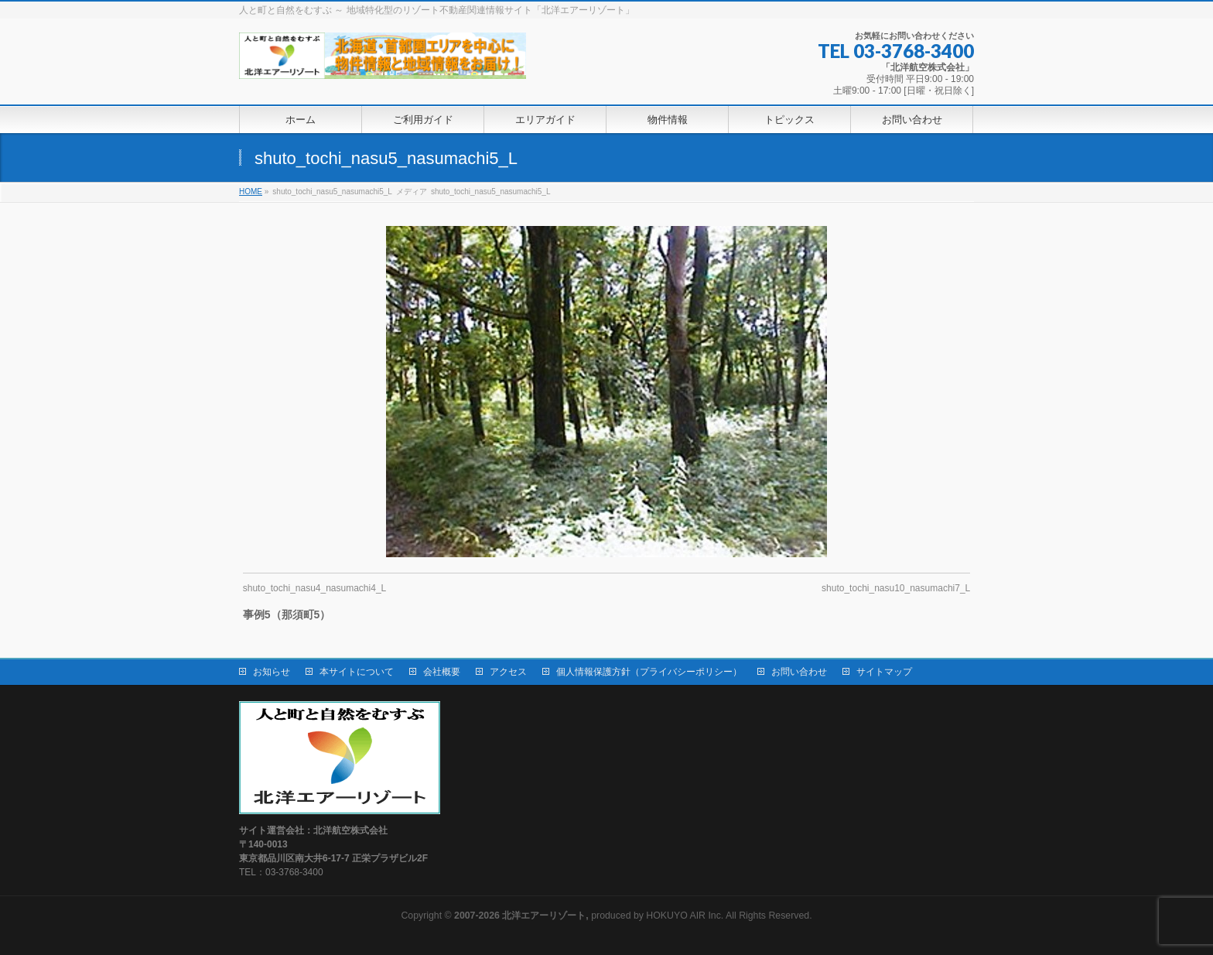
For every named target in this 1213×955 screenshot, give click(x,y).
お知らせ (271, 671)
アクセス (508, 671)
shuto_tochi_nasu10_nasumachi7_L (896, 588)
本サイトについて (356, 671)
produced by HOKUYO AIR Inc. (588, 915)
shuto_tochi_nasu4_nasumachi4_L (314, 588)
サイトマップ (884, 671)
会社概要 (441, 671)
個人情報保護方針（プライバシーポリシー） (649, 671)
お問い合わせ (799, 671)
